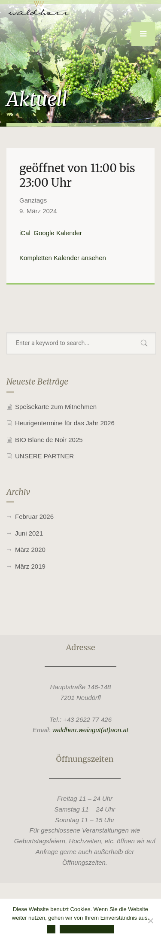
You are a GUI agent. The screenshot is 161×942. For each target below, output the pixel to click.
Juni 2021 (29, 533)
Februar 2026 (34, 516)
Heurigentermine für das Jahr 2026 (65, 423)
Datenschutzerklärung (87, 929)
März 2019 (30, 566)
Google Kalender (57, 232)
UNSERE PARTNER (44, 456)
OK (51, 929)
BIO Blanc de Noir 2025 (49, 439)
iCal (24, 232)
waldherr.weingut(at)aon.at (90, 729)
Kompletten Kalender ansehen (62, 257)
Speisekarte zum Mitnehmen (56, 406)
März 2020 (30, 549)
